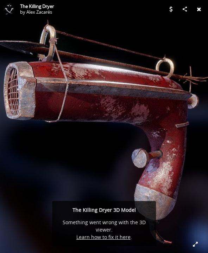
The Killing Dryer (37, 6)
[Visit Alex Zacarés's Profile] (9, 9)
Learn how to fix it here (103, 237)
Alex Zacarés (39, 12)
